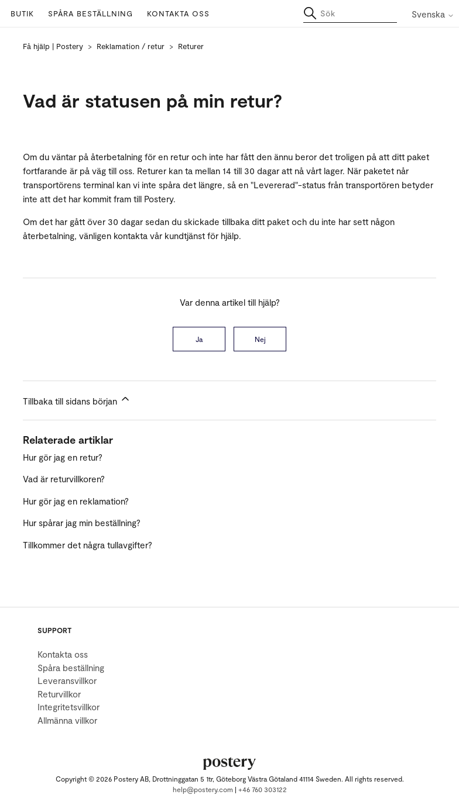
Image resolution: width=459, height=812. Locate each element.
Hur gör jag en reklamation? (76, 501)
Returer (191, 46)
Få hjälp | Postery (53, 46)
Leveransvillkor (67, 680)
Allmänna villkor (67, 720)
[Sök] (350, 13)
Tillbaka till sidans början (77, 399)
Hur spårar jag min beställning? (82, 522)
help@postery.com (203, 789)
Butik (22, 13)
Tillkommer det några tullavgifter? (87, 545)
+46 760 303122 (262, 789)
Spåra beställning (90, 13)
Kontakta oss (178, 13)
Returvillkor (59, 694)
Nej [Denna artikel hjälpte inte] (260, 339)
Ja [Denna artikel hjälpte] (199, 339)
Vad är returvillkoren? (64, 479)
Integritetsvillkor (68, 707)
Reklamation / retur (131, 46)
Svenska (433, 14)
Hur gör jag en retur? (62, 457)
